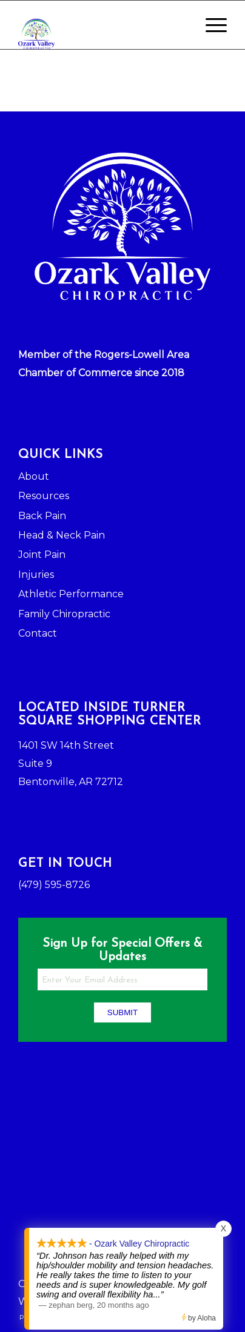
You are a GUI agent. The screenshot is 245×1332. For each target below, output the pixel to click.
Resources (43, 496)
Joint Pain (41, 554)
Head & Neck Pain (61, 535)
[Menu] (210, 25)
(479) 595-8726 (54, 884)
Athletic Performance (71, 594)
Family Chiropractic (64, 614)
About (33, 476)
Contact (37, 633)
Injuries (36, 574)
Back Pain (42, 516)
